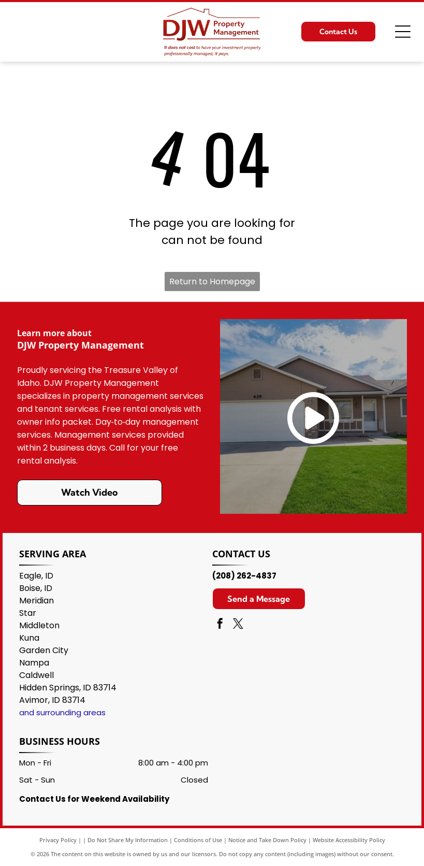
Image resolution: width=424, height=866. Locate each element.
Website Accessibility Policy (349, 840)
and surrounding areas (62, 712)
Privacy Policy (58, 840)
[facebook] (220, 625)
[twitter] (238, 625)
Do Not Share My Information (127, 840)
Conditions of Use (198, 840)
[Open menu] (403, 31)
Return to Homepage (212, 281)
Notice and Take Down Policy (267, 840)
